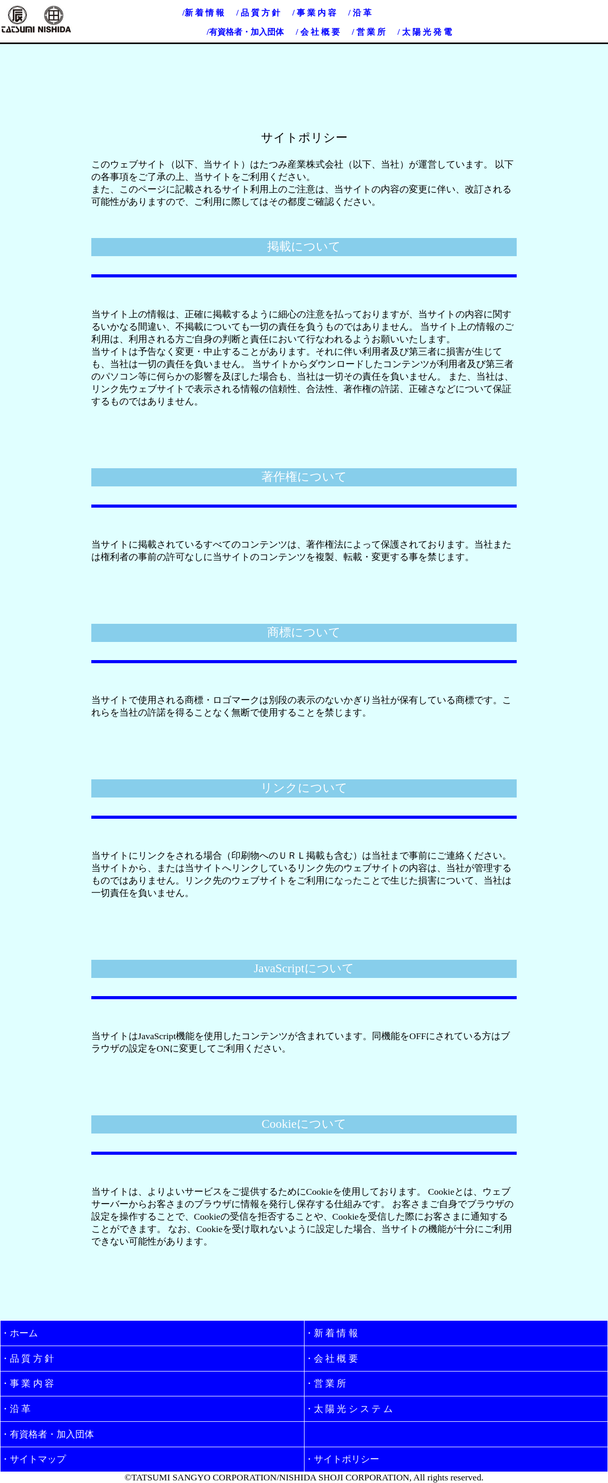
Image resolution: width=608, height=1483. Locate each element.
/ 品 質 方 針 (258, 12)
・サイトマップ (33, 1459)
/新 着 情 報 (203, 12)
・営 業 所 (326, 1383)
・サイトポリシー (342, 1459)
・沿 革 (16, 1409)
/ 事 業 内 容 (314, 12)
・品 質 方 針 (27, 1358)
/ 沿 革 (359, 12)
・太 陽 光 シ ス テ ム (349, 1409)
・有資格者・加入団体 (47, 1434)
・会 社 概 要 (331, 1358)
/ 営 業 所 (368, 31)
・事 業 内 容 (27, 1383)
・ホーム (19, 1333)
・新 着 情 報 (331, 1333)
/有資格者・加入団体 (244, 31)
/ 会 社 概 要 (317, 31)
